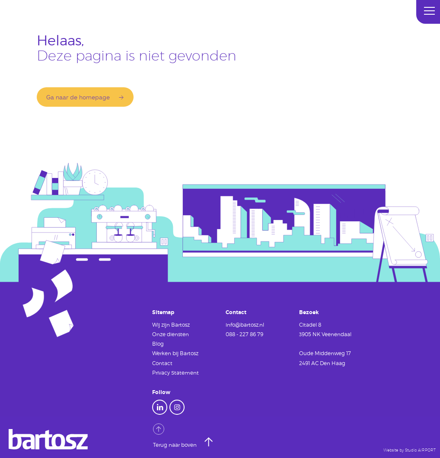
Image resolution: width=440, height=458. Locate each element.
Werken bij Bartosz (175, 353)
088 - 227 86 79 (244, 334)
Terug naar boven (175, 435)
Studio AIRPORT (420, 450)
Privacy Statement (175, 372)
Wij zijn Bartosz (171, 324)
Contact (162, 363)
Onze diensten (170, 334)
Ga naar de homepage (78, 97)
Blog (158, 343)
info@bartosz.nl (245, 324)
